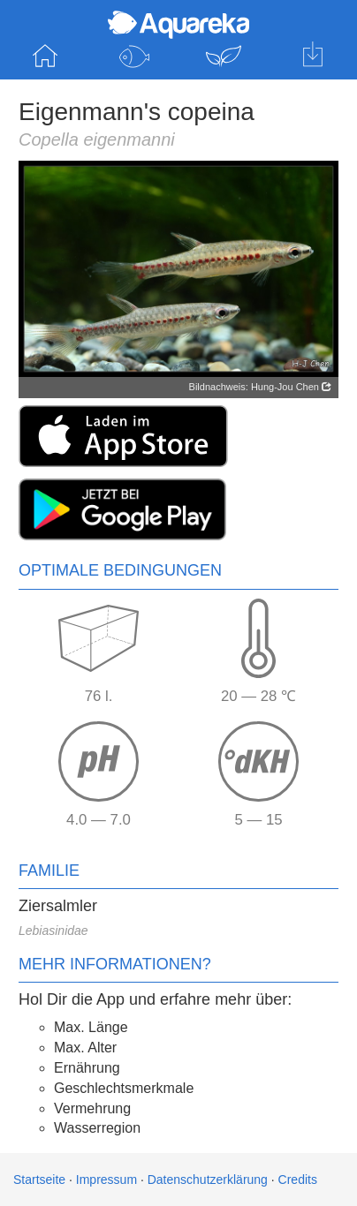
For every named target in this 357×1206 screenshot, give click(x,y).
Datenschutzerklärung (208, 1179)
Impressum (106, 1179)
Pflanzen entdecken (223, 56)
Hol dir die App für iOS (312, 56)
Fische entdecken (133, 56)
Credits (297, 1179)
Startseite (44, 56)
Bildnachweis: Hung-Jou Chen (260, 386)
